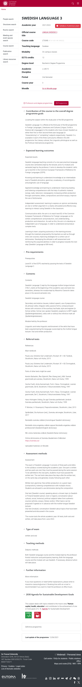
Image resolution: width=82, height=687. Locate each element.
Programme (61, 103)
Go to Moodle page (49, 88)
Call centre (48, 658)
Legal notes (20, 666)
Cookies (11, 666)
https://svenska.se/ (32, 441)
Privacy (4, 666)
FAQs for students (60, 658)
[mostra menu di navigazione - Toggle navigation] (78, 3)
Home (3, 9)
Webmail (61, 654)
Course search (8, 46)
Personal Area (74, 654)
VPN (79, 664)
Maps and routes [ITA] (62, 664)
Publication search (7, 52)
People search (8, 19)
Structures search (9, 24)
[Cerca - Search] (72, 3)
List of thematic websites (10, 669)
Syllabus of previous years (67, 26)
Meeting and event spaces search (8, 38)
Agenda (45, 609)
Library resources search (9, 60)
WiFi (74, 664)
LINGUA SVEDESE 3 (49, 32)
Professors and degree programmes (37, 103)
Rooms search (8, 30)
